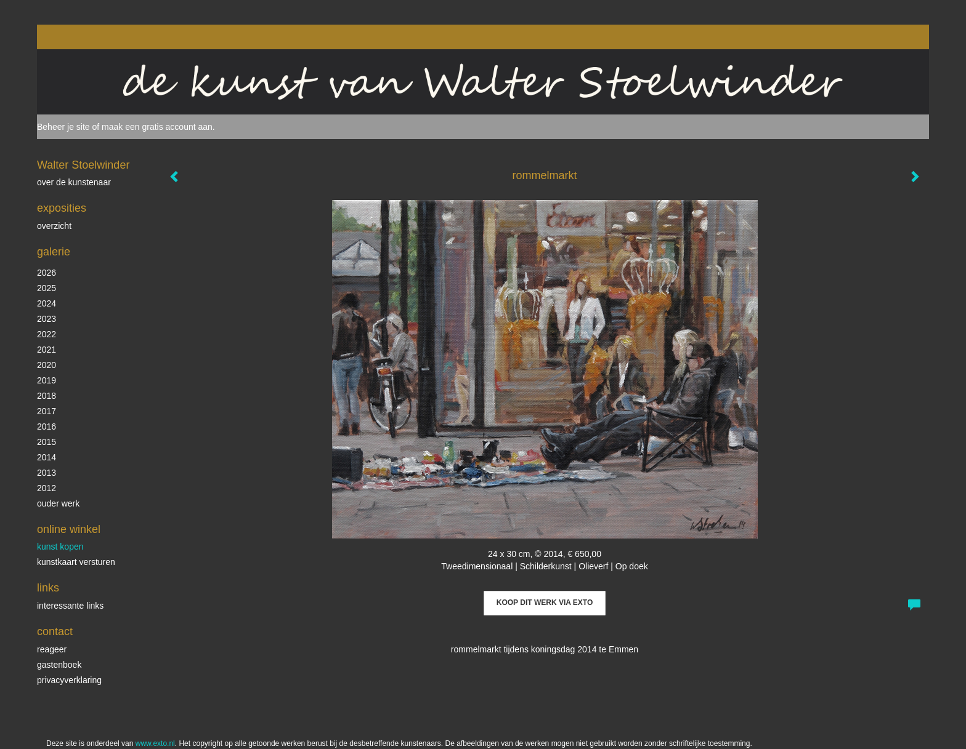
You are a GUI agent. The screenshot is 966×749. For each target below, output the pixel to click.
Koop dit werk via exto (545, 602)
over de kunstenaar (74, 182)
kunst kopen (60, 546)
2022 (46, 334)
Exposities (61, 208)
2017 (46, 411)
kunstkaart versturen (76, 562)
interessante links (70, 606)
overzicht (54, 226)
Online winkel (68, 529)
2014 (46, 457)
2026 (46, 273)
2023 (46, 319)
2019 (46, 380)
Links (48, 588)
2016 (46, 426)
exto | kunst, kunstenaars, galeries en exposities (72, 37)
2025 (46, 288)
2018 (46, 396)
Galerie (53, 252)
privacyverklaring (69, 680)
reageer (52, 649)
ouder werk (58, 503)
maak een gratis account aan (157, 127)
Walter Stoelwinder (83, 165)
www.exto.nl (155, 743)
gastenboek (59, 665)
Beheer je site (63, 127)
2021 (46, 349)
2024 (46, 303)
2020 (46, 365)
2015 (46, 442)
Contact (55, 631)
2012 (46, 488)
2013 (46, 473)
